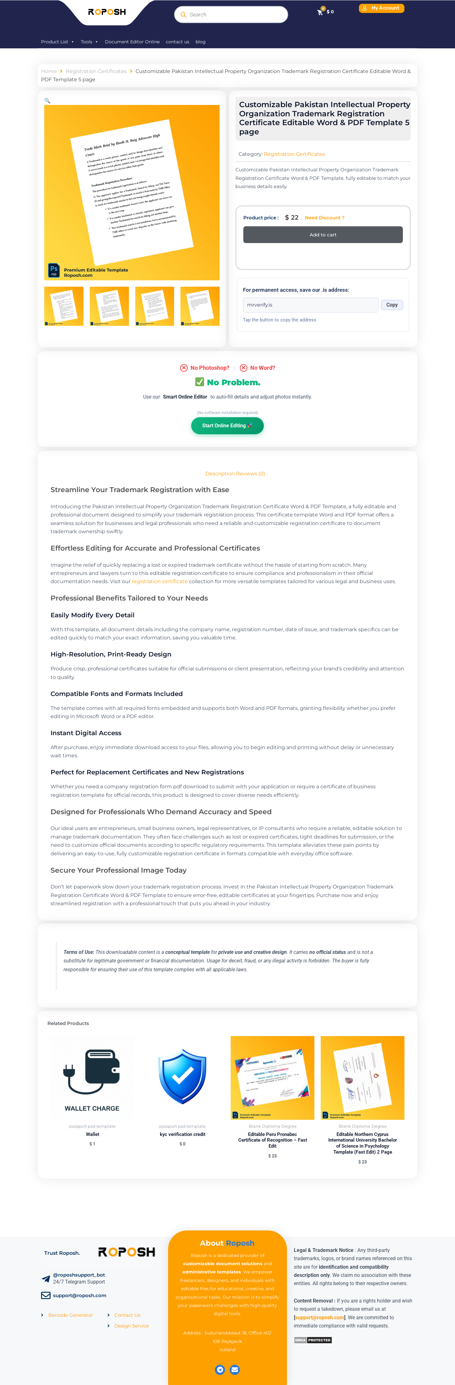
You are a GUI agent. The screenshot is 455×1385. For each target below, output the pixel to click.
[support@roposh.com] (46, 1295)
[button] (47, 101)
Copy (392, 305)
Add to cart (323, 235)
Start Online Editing (227, 426)
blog (201, 42)
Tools (90, 41)
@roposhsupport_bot (79, 1275)
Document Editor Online (132, 42)
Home (49, 71)
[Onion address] (311, 305)
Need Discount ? (325, 218)
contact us (177, 42)
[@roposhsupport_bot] (46, 1279)
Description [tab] (220, 474)
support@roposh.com (79, 1295)
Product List (58, 41)
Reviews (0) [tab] (250, 474)
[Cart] (325, 11)
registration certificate (160, 581)
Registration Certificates (96, 71)
